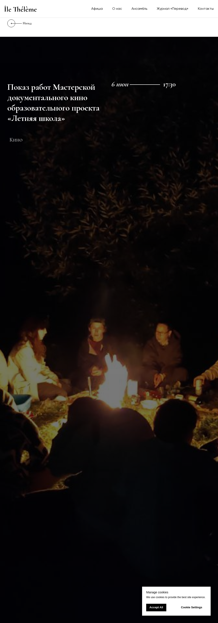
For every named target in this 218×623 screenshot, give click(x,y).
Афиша (97, 8)
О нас (117, 8)
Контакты (206, 8)
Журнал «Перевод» (172, 8)
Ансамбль (139, 8)
